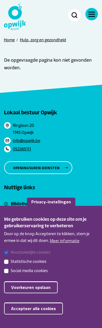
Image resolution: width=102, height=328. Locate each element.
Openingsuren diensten (36, 168)
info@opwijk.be (26, 140)
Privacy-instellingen (51, 206)
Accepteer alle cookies (33, 312)
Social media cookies (29, 274)
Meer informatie (64, 244)
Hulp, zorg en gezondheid (43, 40)
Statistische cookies (29, 265)
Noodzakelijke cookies (31, 256)
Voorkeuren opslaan (31, 291)
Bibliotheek (22, 204)
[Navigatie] (91, 14)
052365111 (22, 149)
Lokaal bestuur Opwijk (30, 112)
